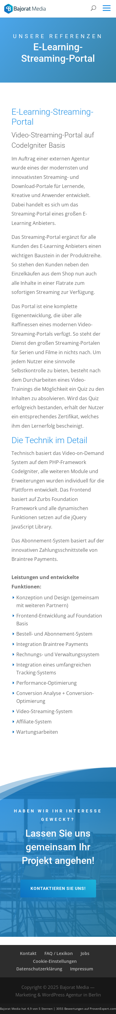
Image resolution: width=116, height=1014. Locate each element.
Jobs (85, 953)
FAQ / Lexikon (58, 953)
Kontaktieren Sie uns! (58, 888)
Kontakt (28, 953)
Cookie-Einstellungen (55, 961)
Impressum (81, 969)
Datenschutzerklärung (39, 969)
